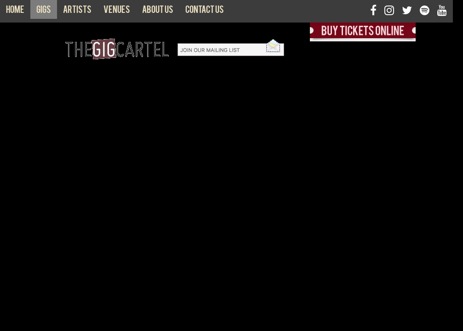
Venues (116, 11)
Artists (77, 11)
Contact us (204, 11)
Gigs (43, 11)
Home (15, 11)
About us (157, 11)
